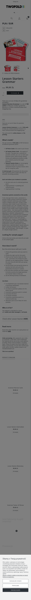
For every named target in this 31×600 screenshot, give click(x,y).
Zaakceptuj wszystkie (15, 590)
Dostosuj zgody (15, 585)
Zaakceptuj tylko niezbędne (15, 581)
